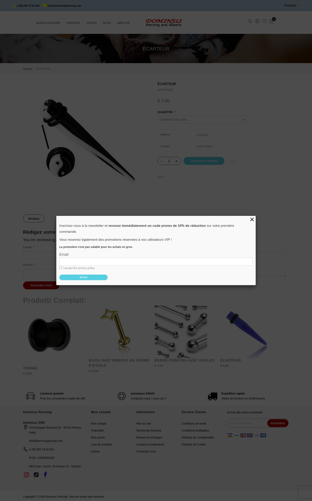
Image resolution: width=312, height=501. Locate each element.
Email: (64, 254)
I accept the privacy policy (79, 268)
